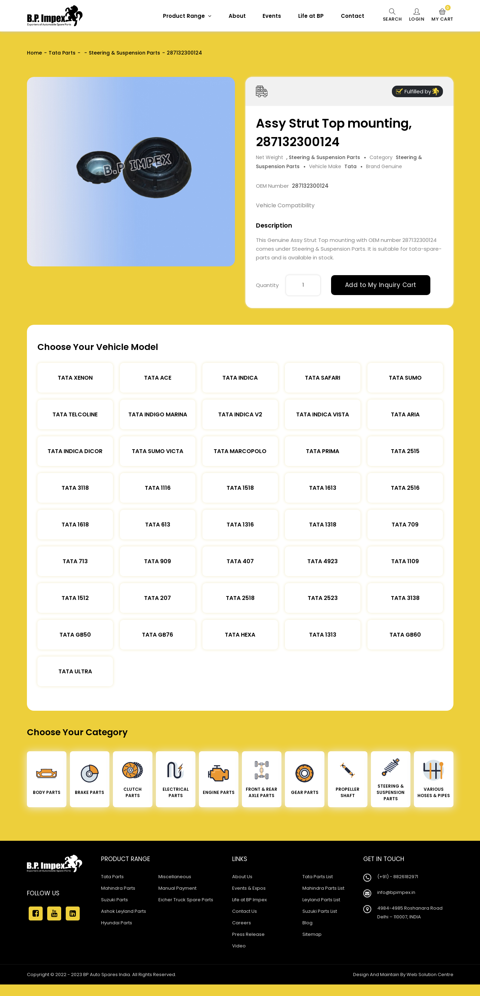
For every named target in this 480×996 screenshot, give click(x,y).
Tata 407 (240, 561)
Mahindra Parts (118, 888)
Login (417, 15)
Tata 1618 (75, 525)
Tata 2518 (240, 598)
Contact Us (244, 911)
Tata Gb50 (75, 635)
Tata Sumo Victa (157, 451)
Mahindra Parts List (323, 888)
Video (239, 946)
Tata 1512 (75, 598)
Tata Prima (322, 451)
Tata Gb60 (405, 635)
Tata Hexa (240, 635)
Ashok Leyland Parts (123, 911)
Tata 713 (75, 561)
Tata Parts (62, 52)
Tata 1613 (322, 488)
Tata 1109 (405, 561)
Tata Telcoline (75, 414)
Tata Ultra (75, 671)
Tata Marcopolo (240, 451)
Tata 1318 (322, 525)
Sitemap (312, 934)
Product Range (187, 16)
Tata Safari (322, 378)
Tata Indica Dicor (75, 451)
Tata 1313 (322, 635)
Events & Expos (249, 888)
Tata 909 (157, 561)
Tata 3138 (405, 598)
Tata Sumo (405, 378)
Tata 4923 (322, 561)
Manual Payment (177, 888)
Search (392, 15)
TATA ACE (157, 378)
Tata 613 (157, 525)
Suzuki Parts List (319, 911)
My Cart (442, 15)
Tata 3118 (75, 488)
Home (34, 52)
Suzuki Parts (114, 899)
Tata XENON (75, 378)
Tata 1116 (158, 488)
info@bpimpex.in (396, 892)
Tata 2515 (405, 451)
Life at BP (311, 16)
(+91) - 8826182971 (397, 876)
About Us (242, 876)
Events (272, 16)
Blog (307, 922)
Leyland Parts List (321, 899)
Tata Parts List (317, 876)
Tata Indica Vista (322, 414)
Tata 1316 (240, 525)
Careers (241, 922)
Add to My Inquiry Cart (380, 285)
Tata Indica (240, 378)
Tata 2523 (323, 598)
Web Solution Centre (430, 974)
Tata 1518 (240, 488)
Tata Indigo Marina (157, 414)
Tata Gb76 (157, 635)
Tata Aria (405, 414)
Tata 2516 (405, 488)
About (237, 16)
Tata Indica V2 (240, 414)
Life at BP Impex (249, 899)
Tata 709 (405, 525)
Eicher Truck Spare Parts (185, 899)
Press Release (248, 934)
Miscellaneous (174, 876)
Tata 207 (157, 598)
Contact (352, 16)
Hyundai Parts (116, 922)
